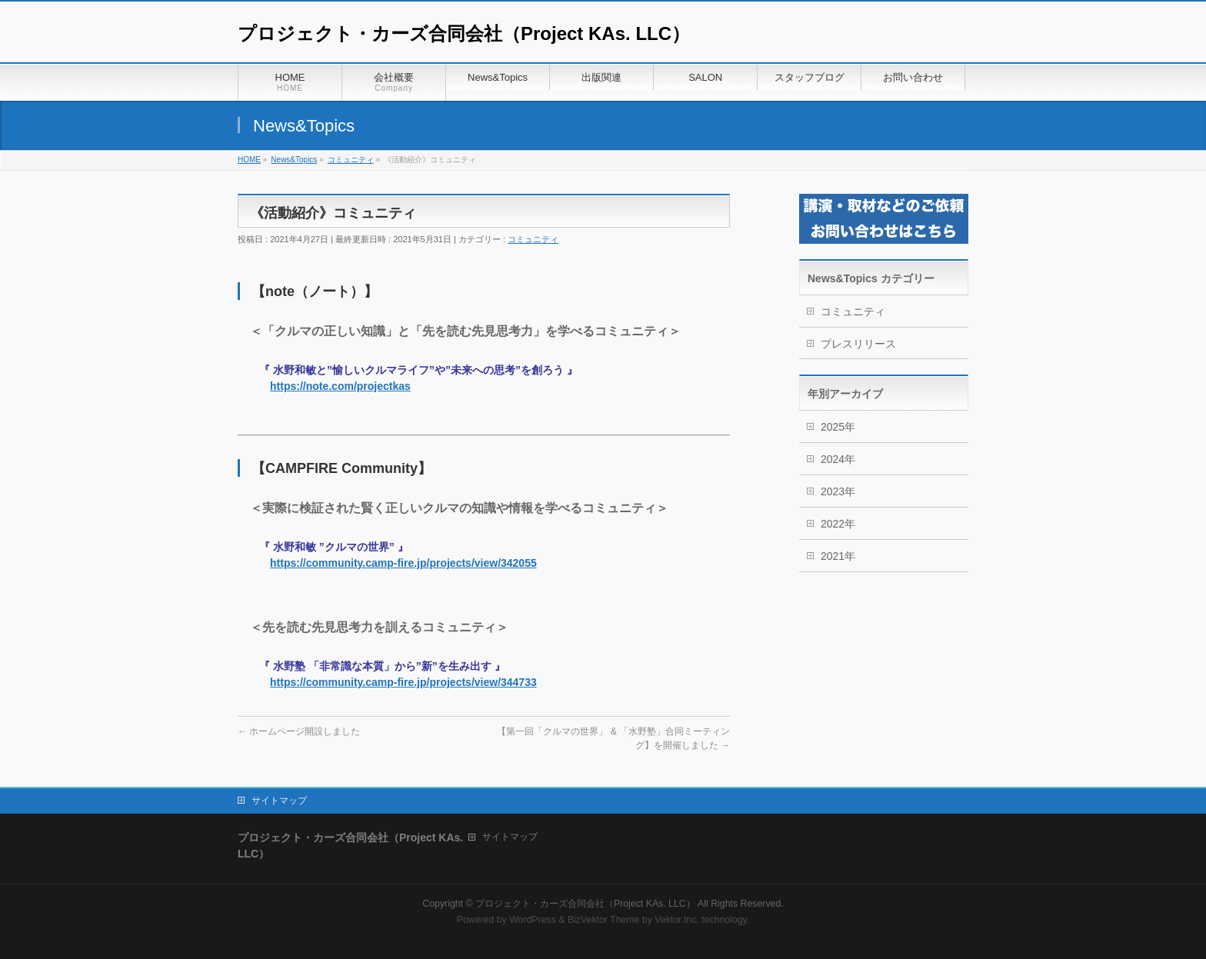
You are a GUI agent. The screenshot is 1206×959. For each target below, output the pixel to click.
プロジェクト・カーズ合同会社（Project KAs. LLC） (464, 33)
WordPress (532, 919)
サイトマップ (279, 800)
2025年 (838, 427)
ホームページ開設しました (299, 731)
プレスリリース (858, 344)
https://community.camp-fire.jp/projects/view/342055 (403, 563)
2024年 (838, 459)
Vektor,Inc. (677, 919)
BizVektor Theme (604, 919)
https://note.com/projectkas (340, 386)
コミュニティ (533, 239)
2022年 (838, 524)
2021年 (838, 556)
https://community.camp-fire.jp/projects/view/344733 (403, 682)
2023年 (838, 491)
